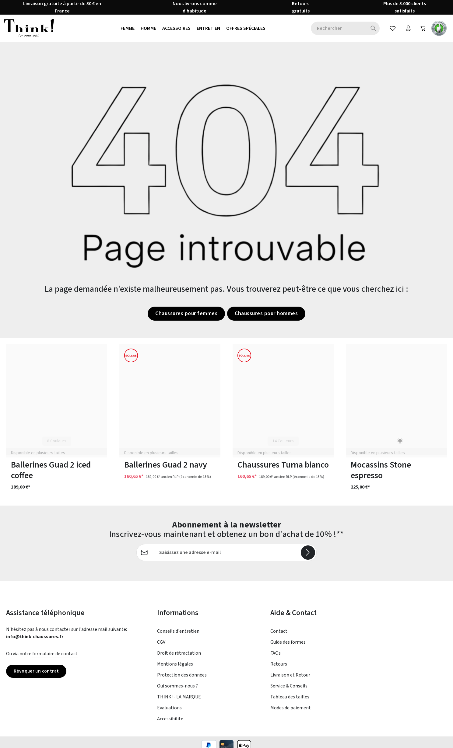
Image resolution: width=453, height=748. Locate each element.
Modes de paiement (290, 711)
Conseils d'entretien (178, 634)
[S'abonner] (307, 555)
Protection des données (182, 678)
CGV (161, 645)
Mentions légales (175, 667)
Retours (278, 667)
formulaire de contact (55, 656)
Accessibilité (170, 721)
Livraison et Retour (290, 678)
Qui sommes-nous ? (177, 689)
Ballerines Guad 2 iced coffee (51, 473)
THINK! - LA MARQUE (179, 700)
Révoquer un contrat (37, 674)
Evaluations (169, 711)
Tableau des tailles (289, 700)
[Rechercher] (371, 30)
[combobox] (337, 30)
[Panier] (422, 30)
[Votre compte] (406, 30)
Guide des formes (288, 645)
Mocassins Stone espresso (381, 473)
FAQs (275, 656)
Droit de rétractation (179, 656)
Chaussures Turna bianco (283, 468)
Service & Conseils (288, 689)
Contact (278, 634)
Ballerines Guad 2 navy (165, 468)
